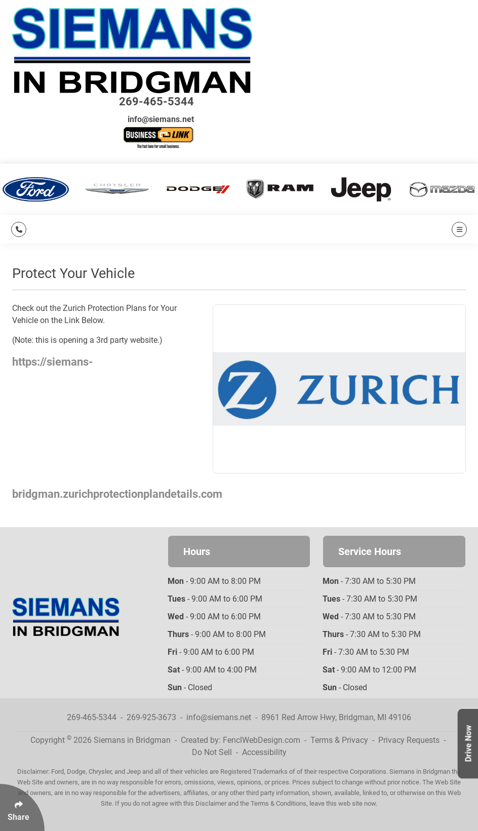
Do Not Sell (212, 752)
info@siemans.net (161, 119)
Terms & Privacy (339, 740)
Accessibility (264, 752)
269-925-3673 (151, 717)
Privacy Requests (409, 740)
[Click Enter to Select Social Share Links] (22, 807)
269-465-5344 (156, 101)
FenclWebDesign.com (261, 740)
